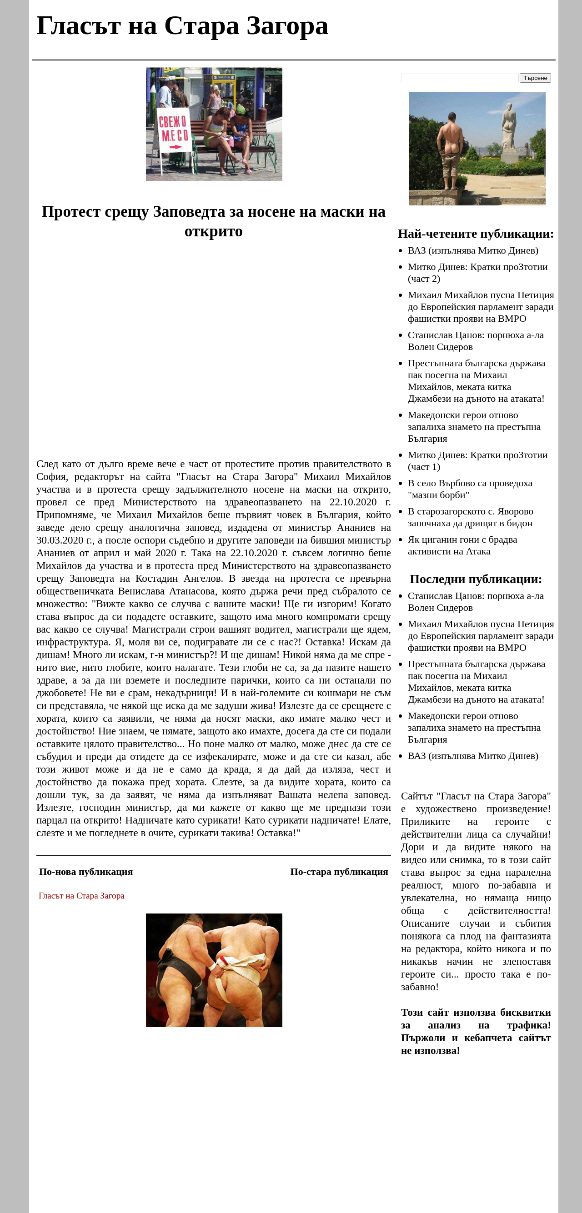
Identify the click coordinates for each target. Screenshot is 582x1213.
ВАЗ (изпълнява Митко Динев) (473, 250)
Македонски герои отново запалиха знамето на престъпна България (474, 426)
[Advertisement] (214, 131)
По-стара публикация (339, 871)
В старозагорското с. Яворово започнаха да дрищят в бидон (470, 517)
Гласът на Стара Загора (182, 25)
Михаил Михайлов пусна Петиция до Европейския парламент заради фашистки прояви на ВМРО (481, 306)
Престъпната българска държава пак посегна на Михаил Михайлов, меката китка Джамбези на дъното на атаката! (476, 380)
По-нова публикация (86, 871)
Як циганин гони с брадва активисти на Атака (462, 545)
